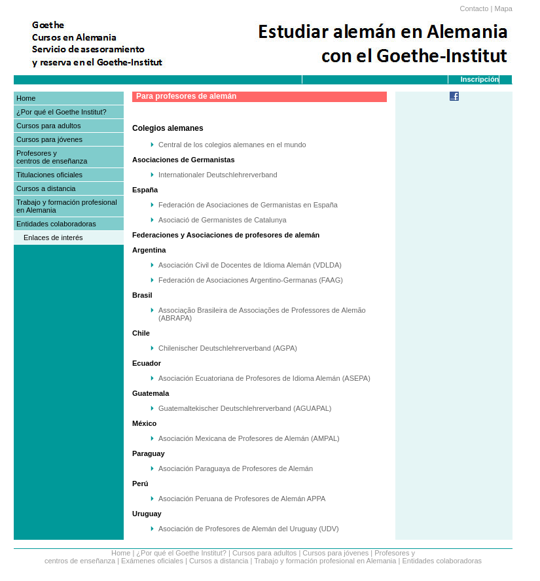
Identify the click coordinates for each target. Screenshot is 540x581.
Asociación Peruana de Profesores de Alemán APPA (241, 498)
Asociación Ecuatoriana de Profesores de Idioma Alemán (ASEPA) (264, 378)
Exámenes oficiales (152, 561)
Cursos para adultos (48, 126)
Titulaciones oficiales (49, 175)
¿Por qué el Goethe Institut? (61, 112)
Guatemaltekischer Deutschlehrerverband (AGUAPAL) (245, 408)
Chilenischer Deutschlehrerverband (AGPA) (227, 348)
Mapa (503, 8)
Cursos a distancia (46, 188)
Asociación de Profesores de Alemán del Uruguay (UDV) (248, 529)
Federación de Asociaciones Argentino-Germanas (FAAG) (250, 280)
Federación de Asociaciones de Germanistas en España (248, 205)
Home (25, 98)
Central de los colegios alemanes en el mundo (232, 145)
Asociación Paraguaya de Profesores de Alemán (235, 468)
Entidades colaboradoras (56, 224)
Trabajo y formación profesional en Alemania (325, 561)
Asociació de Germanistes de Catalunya (222, 220)
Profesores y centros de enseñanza (51, 157)
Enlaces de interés (53, 237)
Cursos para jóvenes (49, 139)
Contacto (473, 8)
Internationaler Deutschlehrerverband (218, 175)
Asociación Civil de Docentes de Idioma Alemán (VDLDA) (250, 265)
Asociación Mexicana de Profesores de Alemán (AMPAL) (249, 438)
